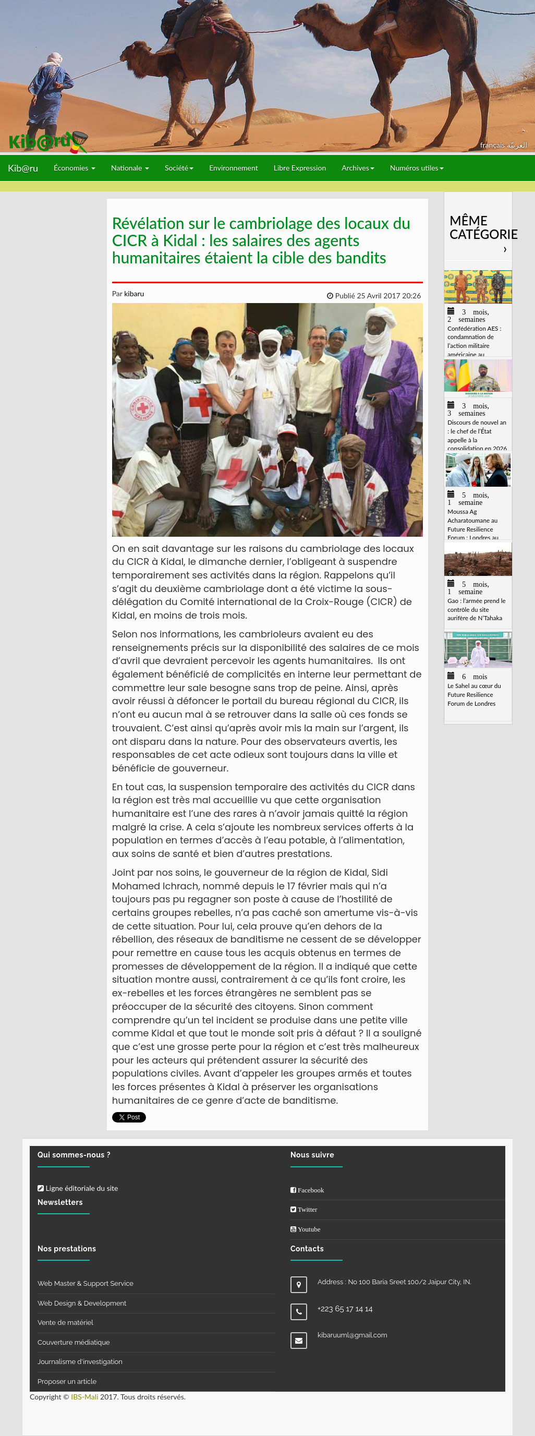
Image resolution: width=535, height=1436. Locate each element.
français (493, 144)
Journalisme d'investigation (80, 1362)
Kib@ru (23, 168)
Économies (74, 167)
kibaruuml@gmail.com (352, 1335)
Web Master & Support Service (85, 1283)
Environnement (233, 167)
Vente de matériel (65, 1322)
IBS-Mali (84, 1396)
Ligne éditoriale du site (78, 1188)
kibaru (133, 293)
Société (179, 167)
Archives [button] (358, 167)
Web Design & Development (82, 1303)
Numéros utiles (417, 167)
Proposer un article (67, 1381)
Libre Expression (300, 167)
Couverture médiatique (74, 1342)
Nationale (130, 167)
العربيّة (517, 144)
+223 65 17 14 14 (345, 1308)
